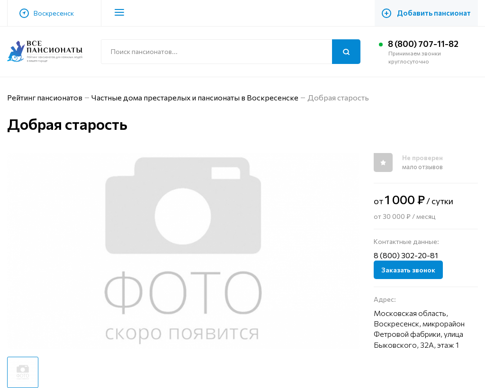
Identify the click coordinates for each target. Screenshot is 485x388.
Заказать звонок (408, 270)
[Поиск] (346, 51)
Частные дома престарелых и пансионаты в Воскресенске (195, 97)
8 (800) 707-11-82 (423, 43)
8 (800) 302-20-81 (406, 255)
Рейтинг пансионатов (45, 97)
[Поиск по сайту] (230, 51)
